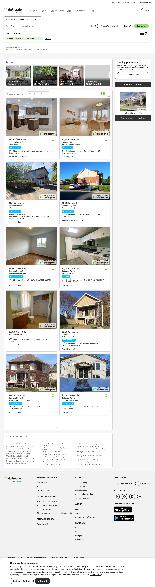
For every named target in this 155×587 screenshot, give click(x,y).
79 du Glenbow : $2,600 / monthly (17, 456)
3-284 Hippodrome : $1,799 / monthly (18, 451)
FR (137, 11)
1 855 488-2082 (145, 2)
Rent (61, 10)
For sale (10, 19)
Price (93, 26)
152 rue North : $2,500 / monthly (87, 462)
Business (81, 10)
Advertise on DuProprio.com (86, 517)
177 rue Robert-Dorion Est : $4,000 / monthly (53, 444)
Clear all (48, 39)
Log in (146, 10)
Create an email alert (45, 509)
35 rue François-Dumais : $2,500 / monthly (20, 458)
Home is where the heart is (85, 494)
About (78, 504)
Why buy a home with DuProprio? (50, 505)
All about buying (81, 486)
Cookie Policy (96, 574)
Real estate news (81, 490)
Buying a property (46, 496)
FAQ (77, 509)
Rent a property (45, 519)
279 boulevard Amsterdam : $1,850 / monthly (53, 448)
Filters (127, 26)
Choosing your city (82, 498)
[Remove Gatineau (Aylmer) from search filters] (15, 38)
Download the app (129, 2)
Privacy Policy (79, 558)
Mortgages (79, 536)
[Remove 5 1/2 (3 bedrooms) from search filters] (33, 38)
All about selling (81, 482)
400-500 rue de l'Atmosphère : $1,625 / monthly (90, 452)
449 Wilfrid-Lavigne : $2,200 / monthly (54, 454)
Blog (78, 477)
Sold (36, 19)
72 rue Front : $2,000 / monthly (16, 463)
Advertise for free (43, 524)
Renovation (79, 539)
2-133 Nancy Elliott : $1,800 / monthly (54, 452)
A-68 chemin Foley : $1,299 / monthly (18, 449)
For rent (24, 19)
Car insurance (80, 532)
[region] (77, 572)
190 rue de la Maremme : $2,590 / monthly (20, 446)
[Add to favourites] (52, 140)
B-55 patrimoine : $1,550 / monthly (88, 464)
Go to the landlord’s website (133, 118)
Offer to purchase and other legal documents (54, 513)
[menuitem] (55, 484)
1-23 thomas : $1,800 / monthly (87, 444)
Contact (130, 11)
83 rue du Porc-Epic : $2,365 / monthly (18, 454)
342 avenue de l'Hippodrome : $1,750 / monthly (89, 456)
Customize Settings (21, 581)
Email (144, 483)
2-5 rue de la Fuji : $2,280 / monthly (53, 459)
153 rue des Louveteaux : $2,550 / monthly (91, 449)
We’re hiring (116, 2)
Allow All (42, 581)
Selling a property (47, 477)
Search (141, 26)
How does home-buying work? (48, 501)
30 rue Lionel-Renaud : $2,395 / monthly (55, 464)
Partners (80, 523)
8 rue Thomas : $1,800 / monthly (16, 444)
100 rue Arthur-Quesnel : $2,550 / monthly (20, 461)
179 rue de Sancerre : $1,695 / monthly (54, 462)
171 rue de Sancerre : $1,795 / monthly (89, 459)
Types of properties (109, 26)
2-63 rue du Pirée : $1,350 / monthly (88, 446)
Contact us (120, 477)
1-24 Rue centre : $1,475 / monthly (53, 457)
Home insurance (81, 528)
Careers (78, 513)
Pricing (39, 486)
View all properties (133, 113)
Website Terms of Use (60, 558)
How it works (42, 482)
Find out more (133, 74)
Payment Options (43, 490)
